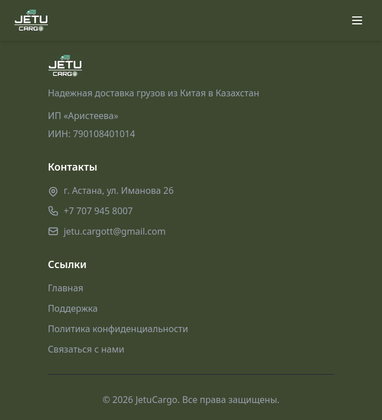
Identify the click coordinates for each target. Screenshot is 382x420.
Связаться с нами (86, 349)
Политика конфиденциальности (118, 329)
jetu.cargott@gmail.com (114, 231)
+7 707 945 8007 (97, 211)
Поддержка (72, 308)
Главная (65, 288)
